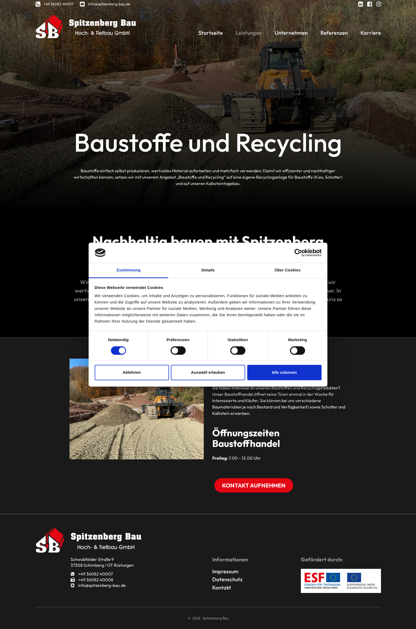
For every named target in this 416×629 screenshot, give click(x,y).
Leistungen (249, 33)
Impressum (225, 571)
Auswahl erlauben (208, 372)
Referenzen (334, 33)
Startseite (210, 33)
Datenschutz (227, 579)
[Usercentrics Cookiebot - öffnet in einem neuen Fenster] (298, 253)
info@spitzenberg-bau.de (98, 585)
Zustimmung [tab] (128, 270)
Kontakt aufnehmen (253, 485)
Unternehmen (291, 33)
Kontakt (221, 587)
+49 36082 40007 (92, 574)
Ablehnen (132, 372)
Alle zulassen (284, 372)
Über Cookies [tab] (288, 270)
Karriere (371, 33)
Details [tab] (208, 270)
